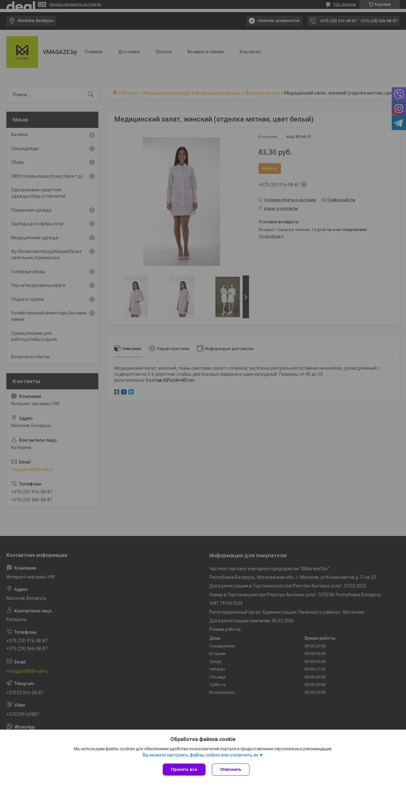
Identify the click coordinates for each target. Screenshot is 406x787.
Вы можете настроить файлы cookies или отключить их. (201, 754)
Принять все (184, 769)
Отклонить (230, 769)
